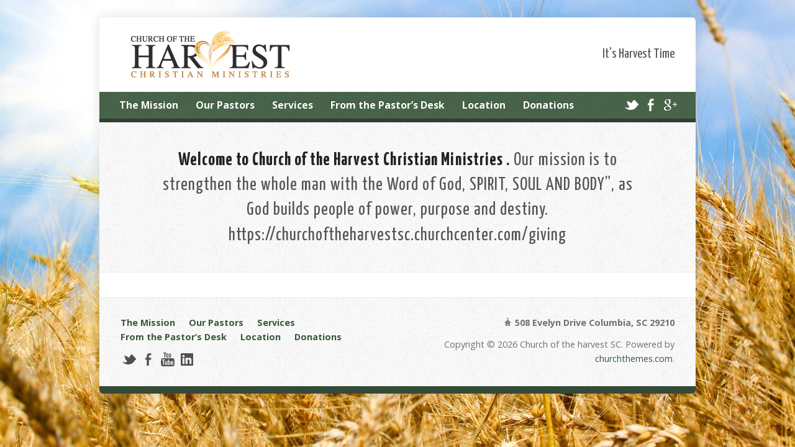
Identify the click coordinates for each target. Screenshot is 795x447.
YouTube (167, 359)
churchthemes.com (634, 358)
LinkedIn (186, 359)
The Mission (148, 105)
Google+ (670, 104)
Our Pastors (225, 105)
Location (484, 105)
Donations (548, 105)
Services (292, 105)
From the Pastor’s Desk (387, 105)
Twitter (631, 104)
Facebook (650, 104)
